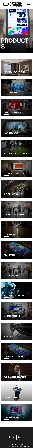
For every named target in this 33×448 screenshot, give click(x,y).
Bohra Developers (19, 444)
